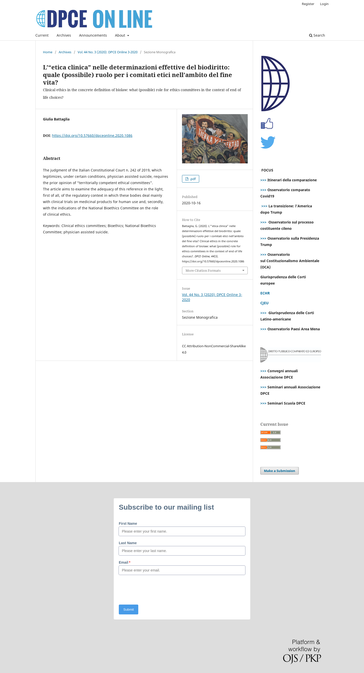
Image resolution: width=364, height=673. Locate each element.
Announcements (93, 35)
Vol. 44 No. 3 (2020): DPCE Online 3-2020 (108, 52)
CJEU (264, 303)
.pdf (192, 179)
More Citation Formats (203, 270)
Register (308, 4)
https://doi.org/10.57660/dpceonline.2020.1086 (92, 135)
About (120, 35)
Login (324, 4)
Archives (64, 35)
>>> (263, 180)
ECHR (265, 293)
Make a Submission (279, 470)
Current (42, 35)
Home (47, 52)
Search (317, 35)
